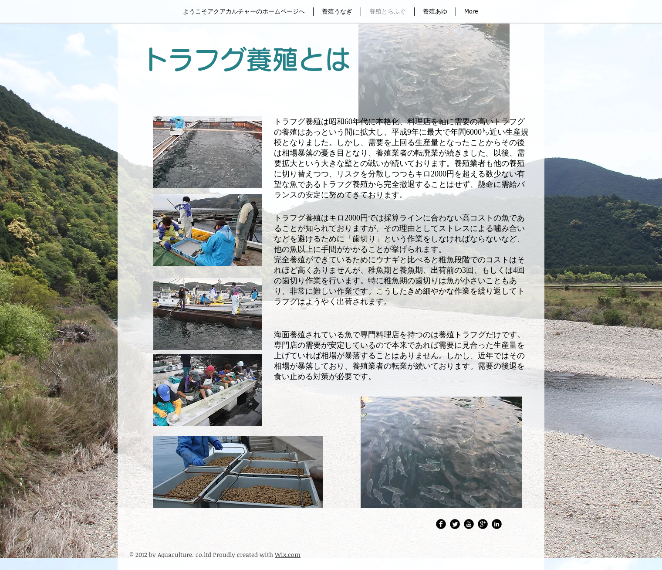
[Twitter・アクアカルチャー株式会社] (455, 524)
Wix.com (288, 554)
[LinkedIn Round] (497, 524)
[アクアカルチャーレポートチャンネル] (469, 524)
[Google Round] (483, 524)
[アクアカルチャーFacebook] (441, 524)
